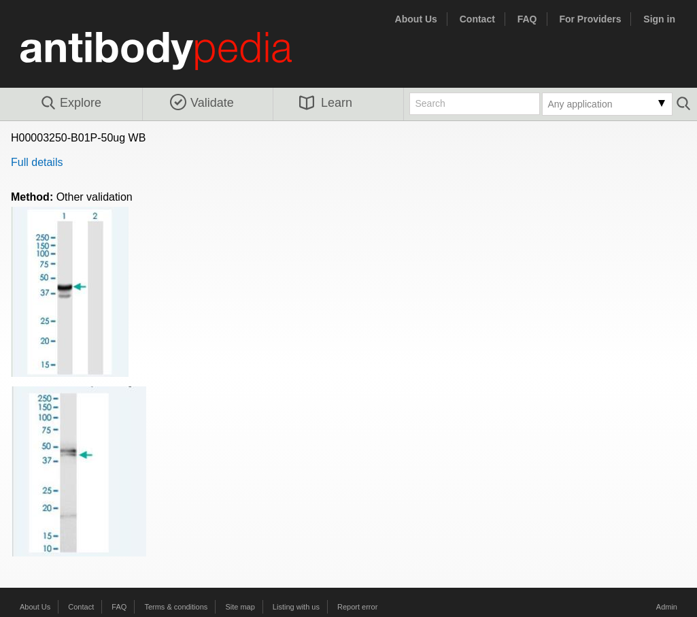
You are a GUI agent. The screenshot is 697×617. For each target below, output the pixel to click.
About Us (416, 19)
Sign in (659, 19)
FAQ (527, 19)
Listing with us (296, 607)
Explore (70, 103)
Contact (477, 19)
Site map (239, 607)
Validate (202, 102)
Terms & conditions (175, 607)
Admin (666, 607)
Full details (37, 162)
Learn (325, 102)
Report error (357, 607)
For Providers (590, 19)
